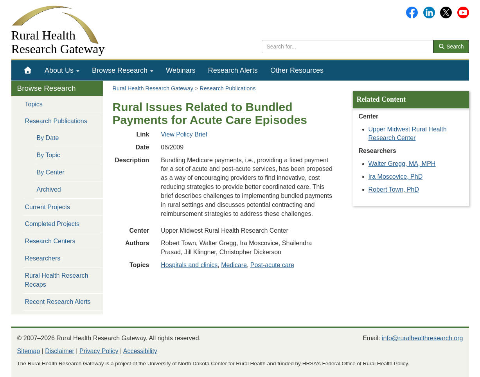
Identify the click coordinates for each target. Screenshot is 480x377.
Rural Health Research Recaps (56, 280)
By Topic (48, 155)
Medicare (234, 265)
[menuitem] (28, 70)
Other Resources (297, 70)
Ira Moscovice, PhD (396, 176)
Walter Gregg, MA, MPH (402, 163)
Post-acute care (272, 265)
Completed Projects (52, 224)
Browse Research (122, 70)
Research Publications (56, 121)
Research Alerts (233, 70)
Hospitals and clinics (189, 265)
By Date (48, 138)
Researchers (43, 258)
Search (451, 46)
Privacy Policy (99, 351)
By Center (51, 172)
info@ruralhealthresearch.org (422, 338)
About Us (62, 70)
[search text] (347, 46)
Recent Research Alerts (58, 301)
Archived (49, 189)
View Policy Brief (184, 134)
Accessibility (140, 351)
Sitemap (28, 351)
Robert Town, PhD (394, 189)
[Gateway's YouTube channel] (463, 12)
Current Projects (47, 207)
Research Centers (50, 241)
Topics (34, 104)
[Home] (28, 70)
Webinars (181, 70)
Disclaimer (59, 351)
